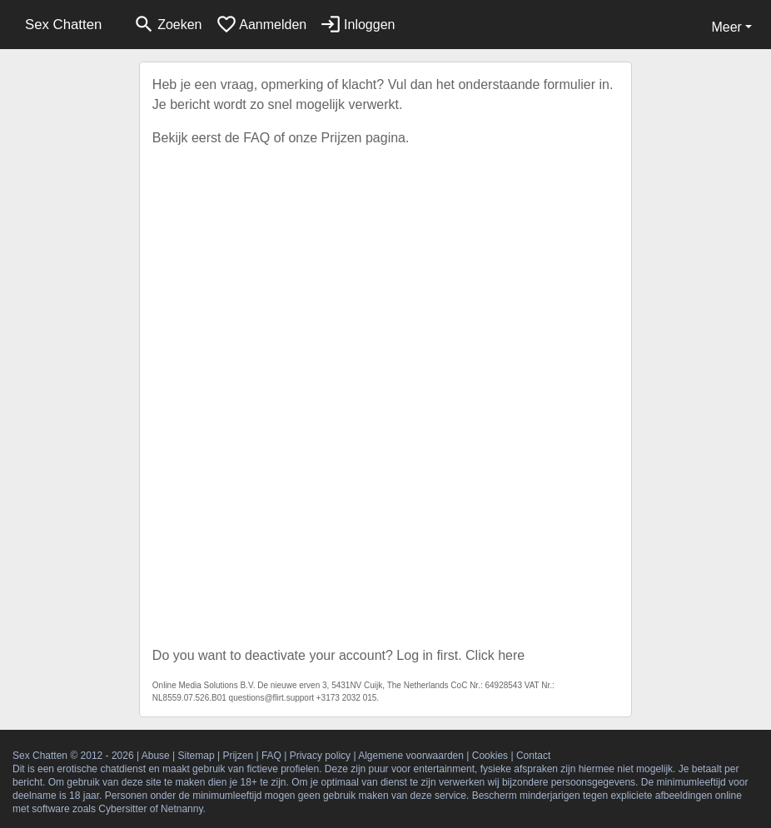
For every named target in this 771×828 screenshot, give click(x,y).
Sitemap (196, 755)
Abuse (156, 755)
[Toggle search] (167, 24)
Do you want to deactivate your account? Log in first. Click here (338, 655)
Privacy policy (320, 755)
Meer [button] (726, 27)
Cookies (490, 755)
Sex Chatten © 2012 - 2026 (73, 755)
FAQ (256, 138)
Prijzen (341, 138)
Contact (533, 755)
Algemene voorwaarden (411, 755)
